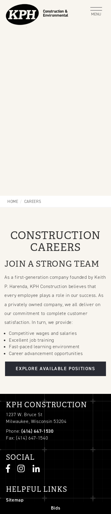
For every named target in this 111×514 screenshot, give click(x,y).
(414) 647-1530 (37, 431)
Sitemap (14, 500)
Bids (55, 508)
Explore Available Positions (55, 368)
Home (12, 201)
